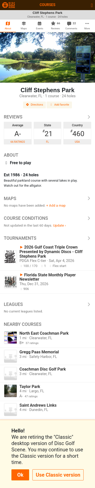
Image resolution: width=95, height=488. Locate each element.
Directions (34, 104)
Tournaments (47, 238)
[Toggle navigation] (92, 5)
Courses (47, 5)
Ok (20, 475)
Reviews (47, 116)
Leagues (47, 304)
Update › (59, 225)
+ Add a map (56, 205)
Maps (47, 198)
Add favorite (59, 104)
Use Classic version (58, 475)
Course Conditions (47, 218)
